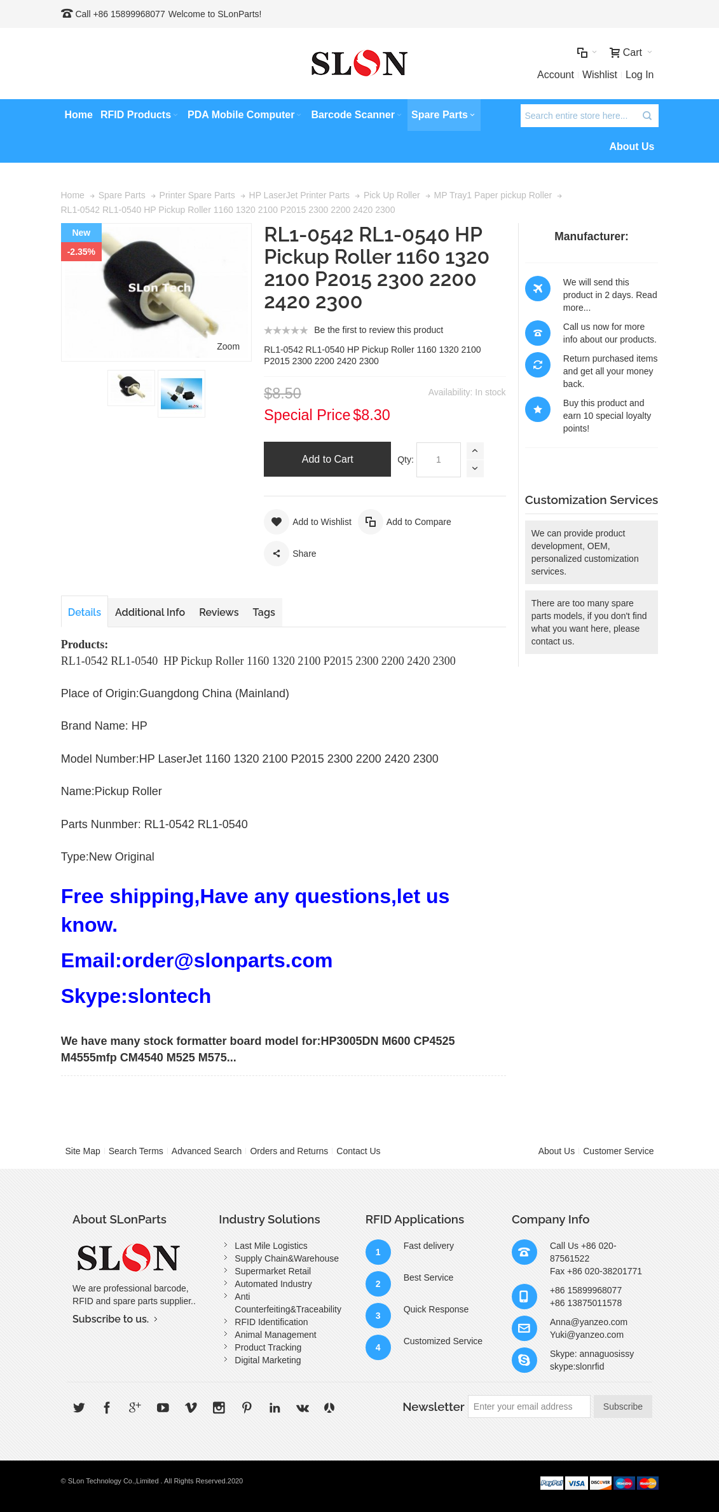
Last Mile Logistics (271, 1246)
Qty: (405, 459)
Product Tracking (268, 1347)
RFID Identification (271, 1322)
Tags (264, 612)
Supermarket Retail (273, 1271)
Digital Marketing (268, 1360)
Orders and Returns (289, 1151)
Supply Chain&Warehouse (287, 1258)
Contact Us (358, 1151)
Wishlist (599, 74)
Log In (640, 74)
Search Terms (136, 1151)
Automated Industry (273, 1284)
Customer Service (618, 1151)
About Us (556, 1151)
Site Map (82, 1151)
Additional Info (150, 612)
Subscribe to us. (110, 1319)
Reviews (218, 612)
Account (555, 74)
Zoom (228, 346)
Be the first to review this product (378, 330)
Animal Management (275, 1335)
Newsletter (433, 1406)
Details (84, 612)
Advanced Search (207, 1151)
